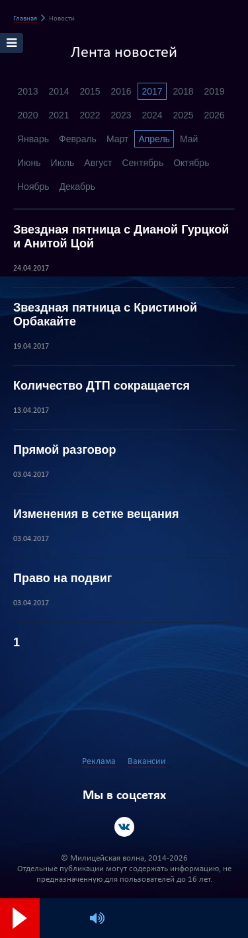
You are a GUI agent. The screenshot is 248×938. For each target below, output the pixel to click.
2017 (152, 91)
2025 (183, 115)
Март (117, 139)
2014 (58, 91)
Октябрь (191, 162)
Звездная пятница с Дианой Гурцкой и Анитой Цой (121, 236)
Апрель (154, 139)
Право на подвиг (62, 578)
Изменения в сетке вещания (96, 514)
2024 (152, 115)
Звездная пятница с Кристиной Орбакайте (105, 314)
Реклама (99, 762)
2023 (120, 115)
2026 (214, 115)
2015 (89, 91)
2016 (120, 91)
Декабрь (78, 186)
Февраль (78, 139)
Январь (33, 139)
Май (189, 139)
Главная (25, 18)
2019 (214, 91)
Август (98, 162)
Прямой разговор (64, 449)
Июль (63, 162)
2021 (58, 115)
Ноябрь (33, 186)
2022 (89, 115)
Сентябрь (142, 162)
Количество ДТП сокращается (101, 385)
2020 (27, 115)
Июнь (29, 162)
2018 (183, 91)
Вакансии (147, 762)
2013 (27, 91)
